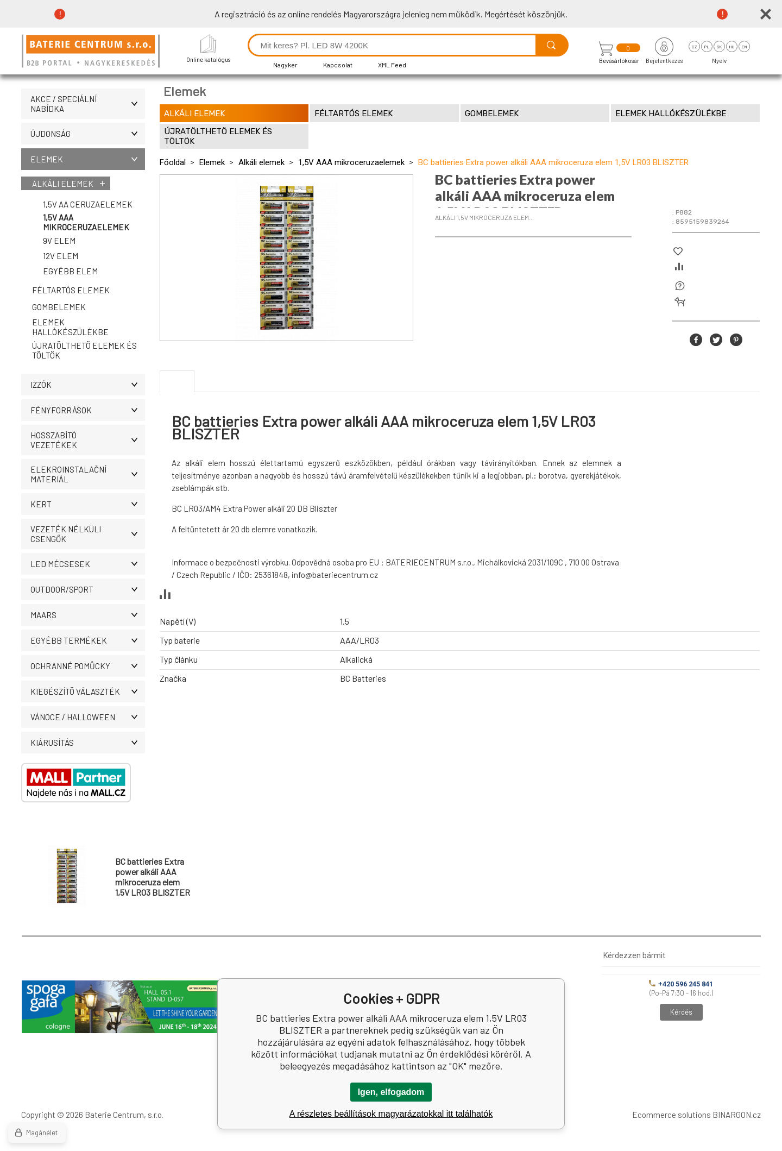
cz (694, 46)
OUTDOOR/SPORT (87, 589)
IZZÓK (87, 384)
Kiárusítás (87, 742)
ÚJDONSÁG (87, 133)
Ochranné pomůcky (87, 666)
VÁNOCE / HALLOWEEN (87, 717)
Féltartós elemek (71, 290)
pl (706, 46)
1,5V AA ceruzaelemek (88, 204)
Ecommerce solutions (671, 1114)
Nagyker (285, 64)
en (744, 46)
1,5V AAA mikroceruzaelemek (86, 222)
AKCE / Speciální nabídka (87, 104)
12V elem (60, 256)
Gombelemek (59, 307)
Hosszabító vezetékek (87, 440)
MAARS (87, 615)
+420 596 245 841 (681, 984)
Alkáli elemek (62, 183)
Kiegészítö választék (87, 691)
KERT (87, 504)
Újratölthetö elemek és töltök (84, 350)
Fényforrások (87, 410)
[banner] (92, 52)
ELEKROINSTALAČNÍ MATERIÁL (87, 474)
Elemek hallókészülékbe (70, 327)
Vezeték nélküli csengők (87, 534)
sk (719, 46)
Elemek (87, 159)
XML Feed (392, 64)
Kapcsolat (337, 64)
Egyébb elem (70, 271)
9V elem (59, 241)
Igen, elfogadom (391, 1092)
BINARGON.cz (736, 1114)
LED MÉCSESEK (87, 564)
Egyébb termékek (87, 640)
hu (731, 46)
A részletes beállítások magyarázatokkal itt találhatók (391, 1113)
